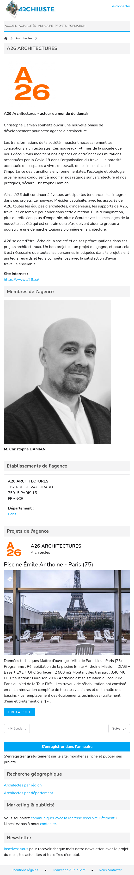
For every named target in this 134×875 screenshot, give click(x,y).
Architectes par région (23, 785)
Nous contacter (110, 870)
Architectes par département (28, 793)
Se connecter (120, 6)
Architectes (23, 38)
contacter (48, 824)
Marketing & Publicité (69, 870)
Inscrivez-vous (16, 849)
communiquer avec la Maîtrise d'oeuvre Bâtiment (73, 818)
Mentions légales (25, 870)
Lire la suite (19, 712)
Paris (12, 514)
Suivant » (119, 728)
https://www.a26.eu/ (21, 279)
